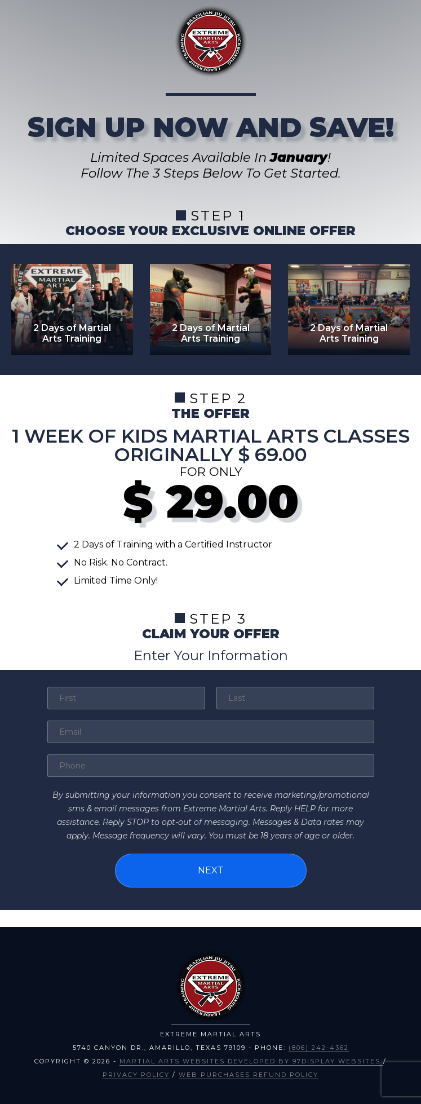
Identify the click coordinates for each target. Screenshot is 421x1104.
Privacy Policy (136, 1075)
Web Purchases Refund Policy (248, 1075)
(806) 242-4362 (319, 1048)
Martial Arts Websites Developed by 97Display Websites (251, 1061)
